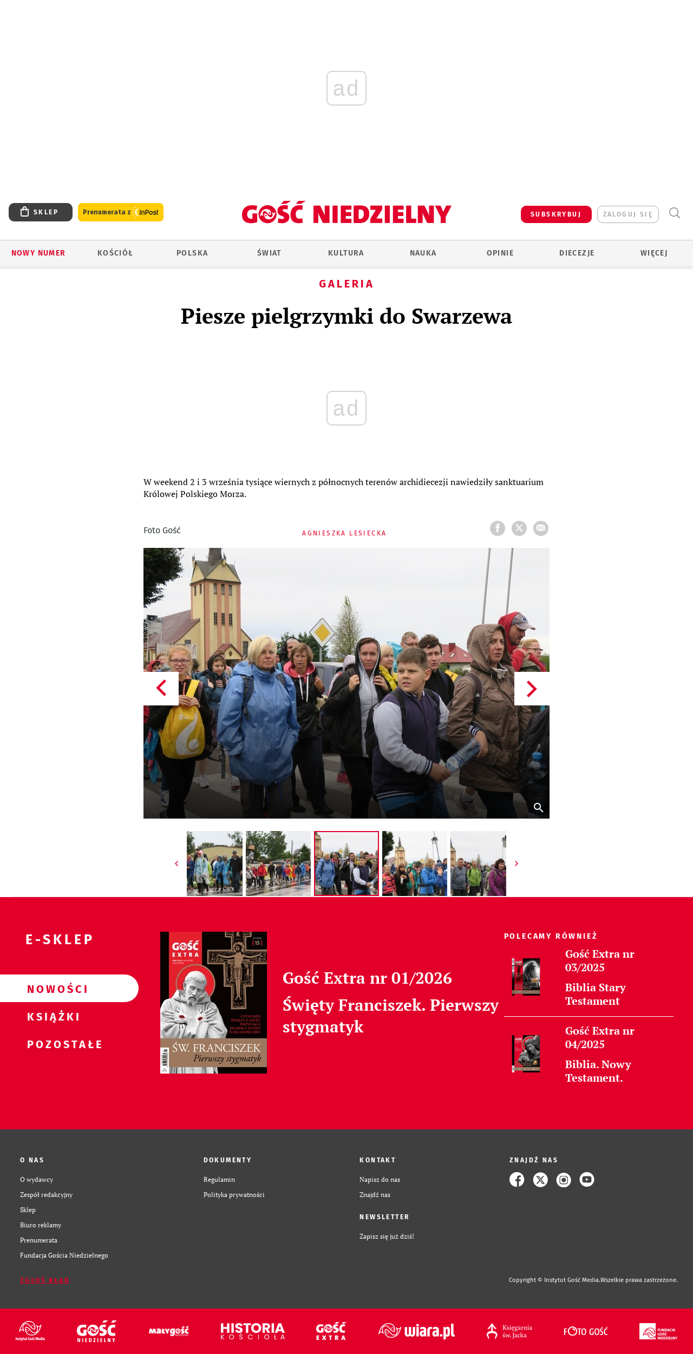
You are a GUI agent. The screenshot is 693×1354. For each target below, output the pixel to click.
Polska (192, 253)
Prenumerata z (121, 212)
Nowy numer (38, 253)
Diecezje (576, 253)
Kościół (115, 253)
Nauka (423, 253)
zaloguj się (628, 214)
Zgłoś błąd (45, 1280)
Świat (269, 253)
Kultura (346, 253)
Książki (52, 1016)
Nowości (52, 989)
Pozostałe (52, 1044)
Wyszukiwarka (674, 213)
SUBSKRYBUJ (556, 214)
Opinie (500, 253)
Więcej (654, 253)
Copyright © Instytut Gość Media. (554, 1280)
